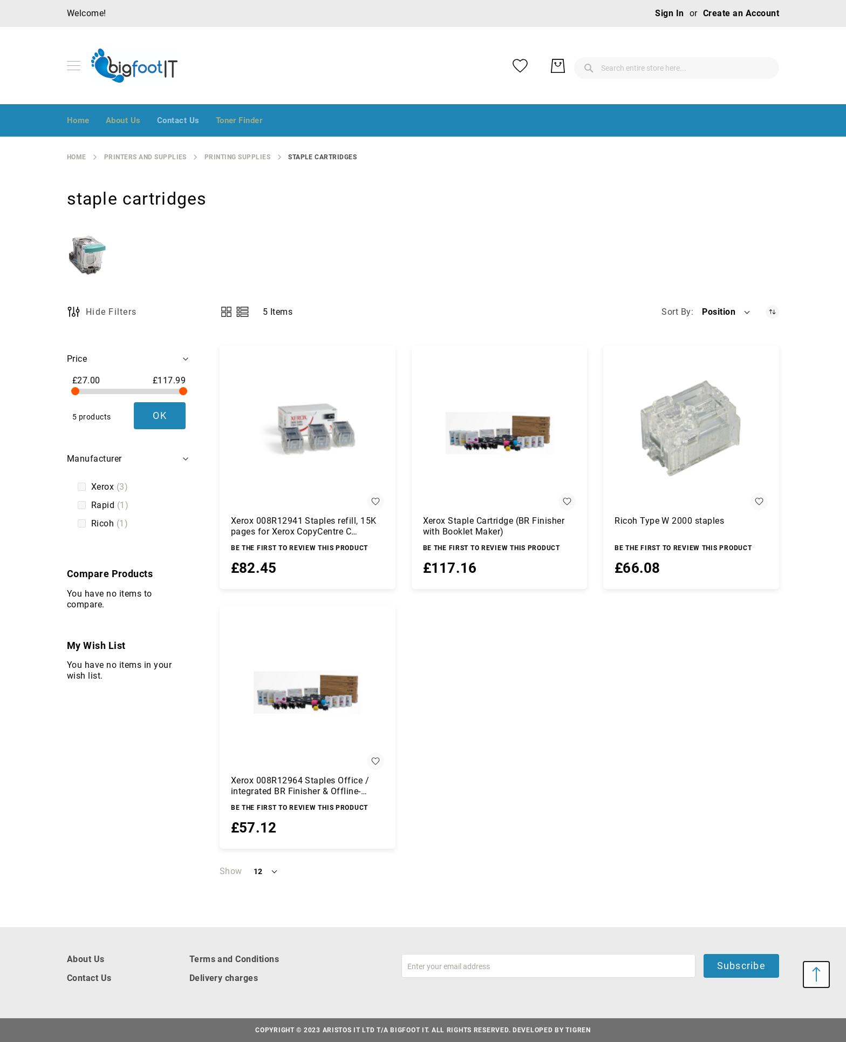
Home (76, 157)
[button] (727, 312)
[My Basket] (763, 66)
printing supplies (237, 157)
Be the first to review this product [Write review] (299, 548)
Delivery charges (223, 978)
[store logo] (134, 66)
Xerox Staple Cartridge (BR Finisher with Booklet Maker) (494, 526)
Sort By (676, 312)
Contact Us (89, 978)
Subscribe (741, 965)
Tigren (577, 1030)
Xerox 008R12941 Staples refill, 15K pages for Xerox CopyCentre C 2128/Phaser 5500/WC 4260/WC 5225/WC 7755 (304, 526)
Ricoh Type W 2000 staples (669, 521)
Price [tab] (77, 359)
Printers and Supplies (145, 157)
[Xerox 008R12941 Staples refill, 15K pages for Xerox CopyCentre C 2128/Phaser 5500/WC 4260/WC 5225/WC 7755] (307, 433)
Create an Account (741, 13)
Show (231, 871)
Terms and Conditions (234, 959)
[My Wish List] (725, 66)
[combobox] (590, 66)
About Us (86, 959)
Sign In (669, 13)
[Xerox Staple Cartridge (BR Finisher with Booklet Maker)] (499, 433)
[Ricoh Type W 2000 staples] (691, 433)
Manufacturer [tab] (94, 459)
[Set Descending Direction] (772, 312)
